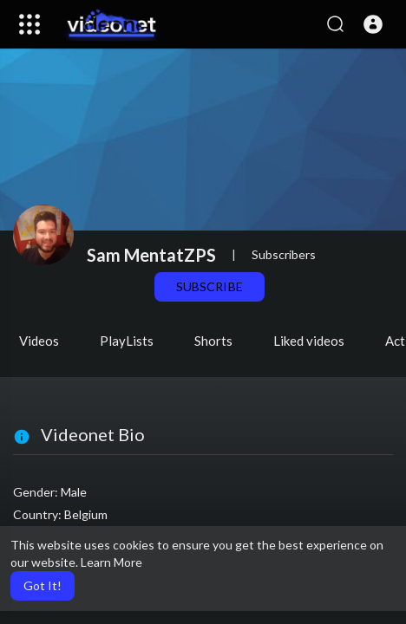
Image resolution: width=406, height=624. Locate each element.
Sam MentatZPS (151, 254)
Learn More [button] (111, 562)
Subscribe (209, 286)
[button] (373, 24)
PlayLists (127, 340)
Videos (39, 340)
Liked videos (308, 340)
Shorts (213, 340)
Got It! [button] (42, 585)
